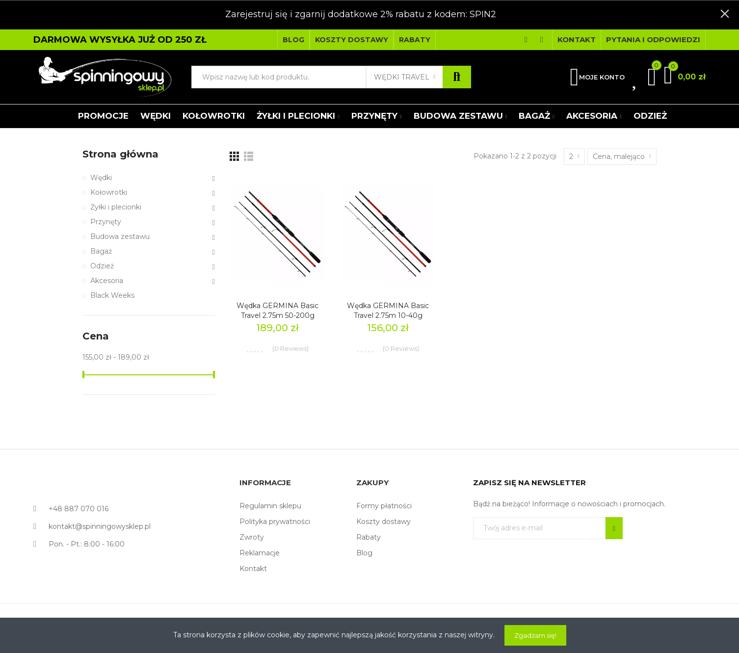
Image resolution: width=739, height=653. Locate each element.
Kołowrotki (108, 192)
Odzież (102, 265)
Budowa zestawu (120, 236)
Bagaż (101, 251)
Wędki (101, 177)
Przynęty (105, 221)
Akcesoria (106, 280)
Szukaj (457, 77)
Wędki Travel (401, 77)
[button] (293, 39)
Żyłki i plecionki (115, 207)
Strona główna (120, 154)
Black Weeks (112, 295)
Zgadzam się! (535, 635)
